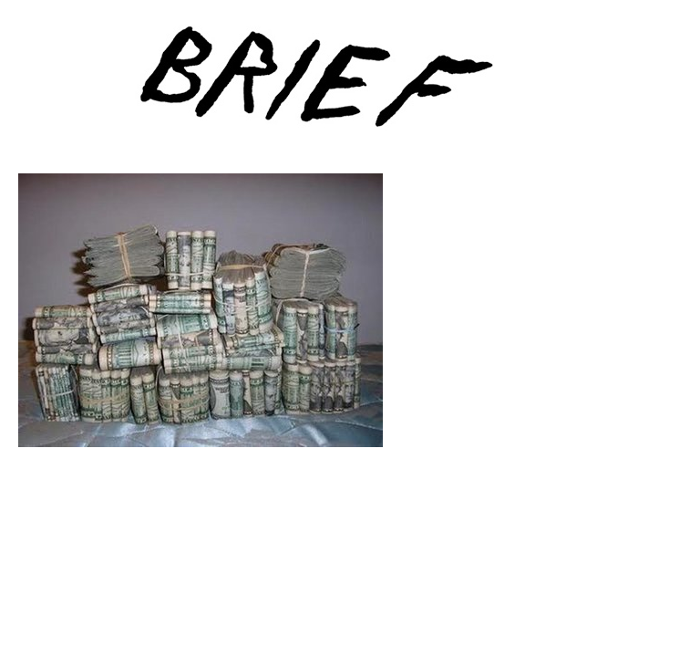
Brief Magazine (350, 86)
